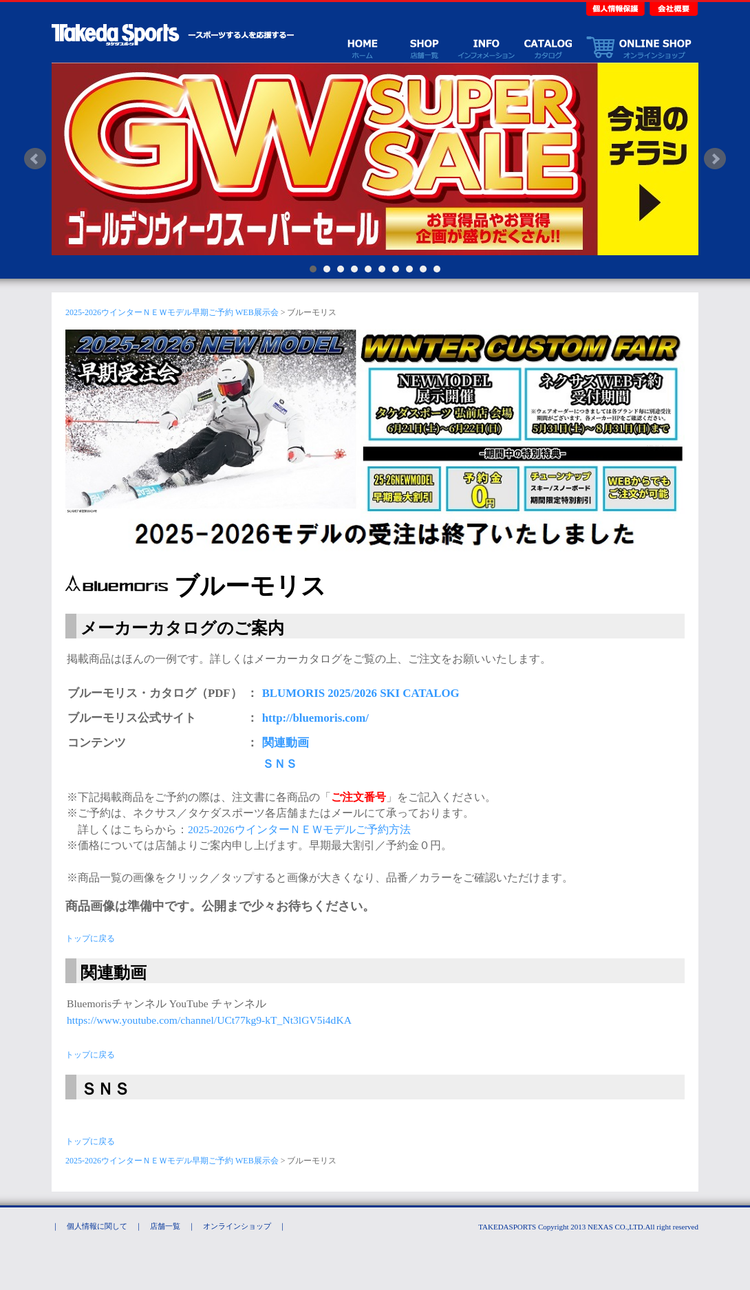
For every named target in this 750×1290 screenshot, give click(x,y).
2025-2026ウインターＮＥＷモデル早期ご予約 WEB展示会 (172, 312)
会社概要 (672, 8)
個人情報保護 (616, 8)
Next (715, 159)
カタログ (548, 47)
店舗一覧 (424, 47)
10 (436, 269)
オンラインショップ (638, 47)
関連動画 (285, 742)
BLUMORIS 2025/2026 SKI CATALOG (361, 693)
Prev (35, 159)
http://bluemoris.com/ (315, 717)
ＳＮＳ (279, 764)
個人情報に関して (97, 1226)
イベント (486, 47)
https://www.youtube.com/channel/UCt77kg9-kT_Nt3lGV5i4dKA (209, 1020)
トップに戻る (90, 938)
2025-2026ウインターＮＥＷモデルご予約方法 (299, 829)
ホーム (362, 47)
